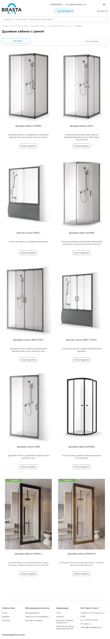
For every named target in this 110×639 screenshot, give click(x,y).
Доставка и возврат (34, 620)
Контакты (6, 620)
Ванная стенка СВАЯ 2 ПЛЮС (81, 340)
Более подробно (28, 146)
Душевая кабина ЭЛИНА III (82, 554)
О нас (4, 613)
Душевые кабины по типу (60, 26)
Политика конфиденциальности (64, 621)
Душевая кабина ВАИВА (81, 233)
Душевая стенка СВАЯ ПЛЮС (28, 340)
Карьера (5, 617)
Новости (60, 617)
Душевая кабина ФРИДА (81, 447)
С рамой (78, 26)
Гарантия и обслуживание (37, 617)
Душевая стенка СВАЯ (28, 447)
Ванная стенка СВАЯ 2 (28, 233)
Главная (5, 26)
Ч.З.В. (58, 613)
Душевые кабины (38, 26)
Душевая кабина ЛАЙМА (28, 126)
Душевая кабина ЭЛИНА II (28, 554)
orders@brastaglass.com (76, 4)
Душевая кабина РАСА (82, 126)
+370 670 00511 (91, 620)
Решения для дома (19, 26)
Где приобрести (65, 11)
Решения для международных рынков (65, 627)
